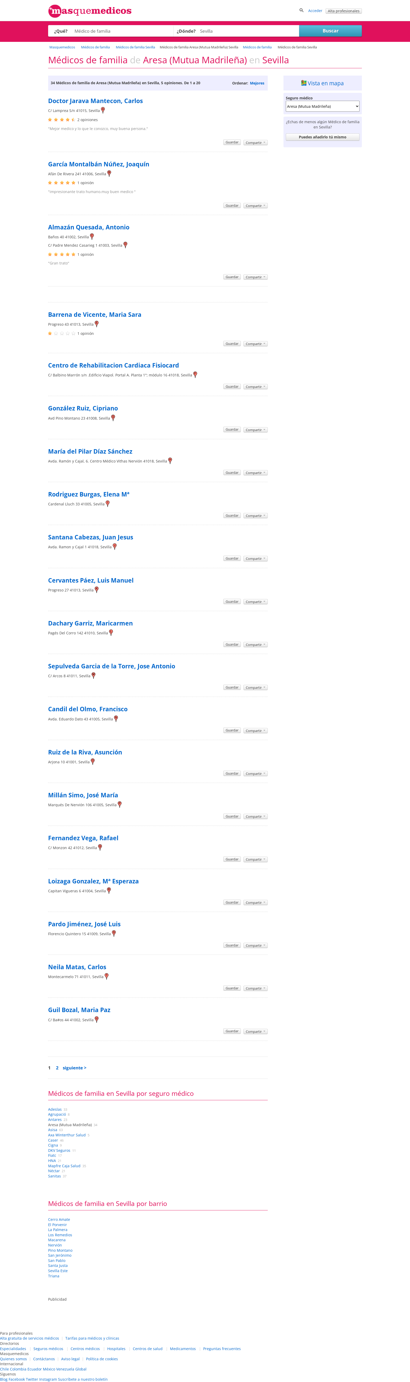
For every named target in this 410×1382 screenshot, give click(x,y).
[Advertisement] (322, 228)
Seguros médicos (48, 1348)
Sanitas (54, 1176)
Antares (55, 1119)
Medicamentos (183, 1348)
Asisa (52, 1129)
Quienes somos (13, 1358)
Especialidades (13, 1348)
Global (81, 1369)
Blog (4, 1379)
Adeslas (55, 1109)
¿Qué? (60, 31)
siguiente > (75, 1068)
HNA (52, 1160)
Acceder (315, 10)
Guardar (232, 142)
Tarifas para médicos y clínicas (92, 1338)
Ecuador (34, 1369)
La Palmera (57, 1229)
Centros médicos (85, 1348)
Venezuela (65, 1369)
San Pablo (56, 1260)
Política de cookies (102, 1358)
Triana (53, 1275)
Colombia (18, 1369)
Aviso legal (70, 1358)
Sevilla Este (58, 1270)
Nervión (55, 1245)
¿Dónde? (186, 31)
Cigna (53, 1145)
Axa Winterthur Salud (67, 1134)
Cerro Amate (59, 1219)
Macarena (57, 1239)
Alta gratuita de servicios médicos (29, 1338)
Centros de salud (148, 1348)
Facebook (17, 1379)
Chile (4, 1369)
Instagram (48, 1379)
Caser (53, 1140)
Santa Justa (58, 1265)
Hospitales (116, 1348)
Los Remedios (60, 1234)
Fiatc (52, 1155)
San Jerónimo (59, 1255)
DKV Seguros (59, 1150)
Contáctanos (44, 1358)
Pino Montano (60, 1250)
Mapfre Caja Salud (64, 1165)
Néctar (54, 1170)
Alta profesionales (344, 10)
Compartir (255, 142)
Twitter (32, 1379)
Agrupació (57, 1114)
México (49, 1369)
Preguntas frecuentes (222, 1348)
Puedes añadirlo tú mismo (322, 136)
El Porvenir (57, 1224)
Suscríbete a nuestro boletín (83, 1379)
